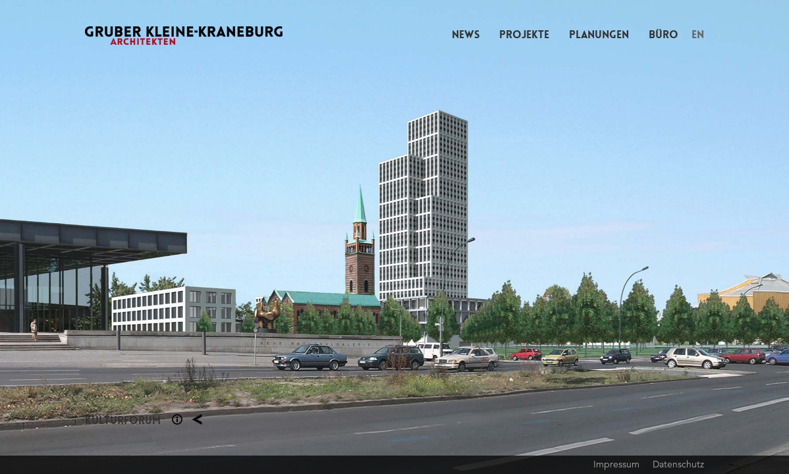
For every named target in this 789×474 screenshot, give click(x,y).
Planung (197, 419)
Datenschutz (678, 464)
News (465, 34)
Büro (663, 34)
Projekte (524, 34)
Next (591, 237)
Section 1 (177, 419)
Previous (197, 237)
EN (698, 34)
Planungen (599, 34)
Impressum (616, 464)
